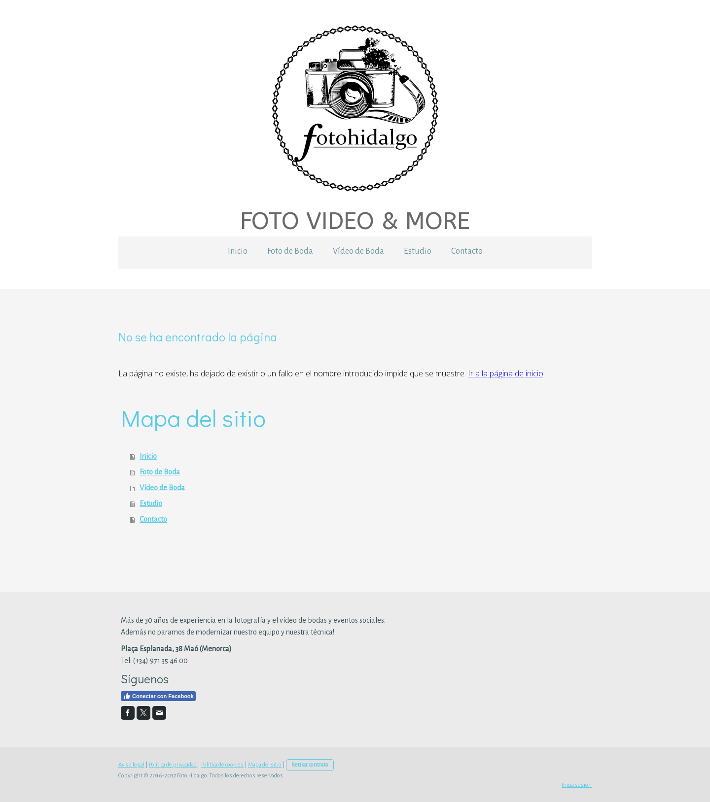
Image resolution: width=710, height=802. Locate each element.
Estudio (417, 251)
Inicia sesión (577, 785)
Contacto (467, 251)
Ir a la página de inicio (505, 373)
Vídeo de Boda (358, 251)
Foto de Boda (290, 251)
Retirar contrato (309, 765)
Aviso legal (131, 765)
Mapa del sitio (265, 765)
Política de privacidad (173, 765)
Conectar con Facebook (158, 696)
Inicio (238, 251)
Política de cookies (222, 765)
